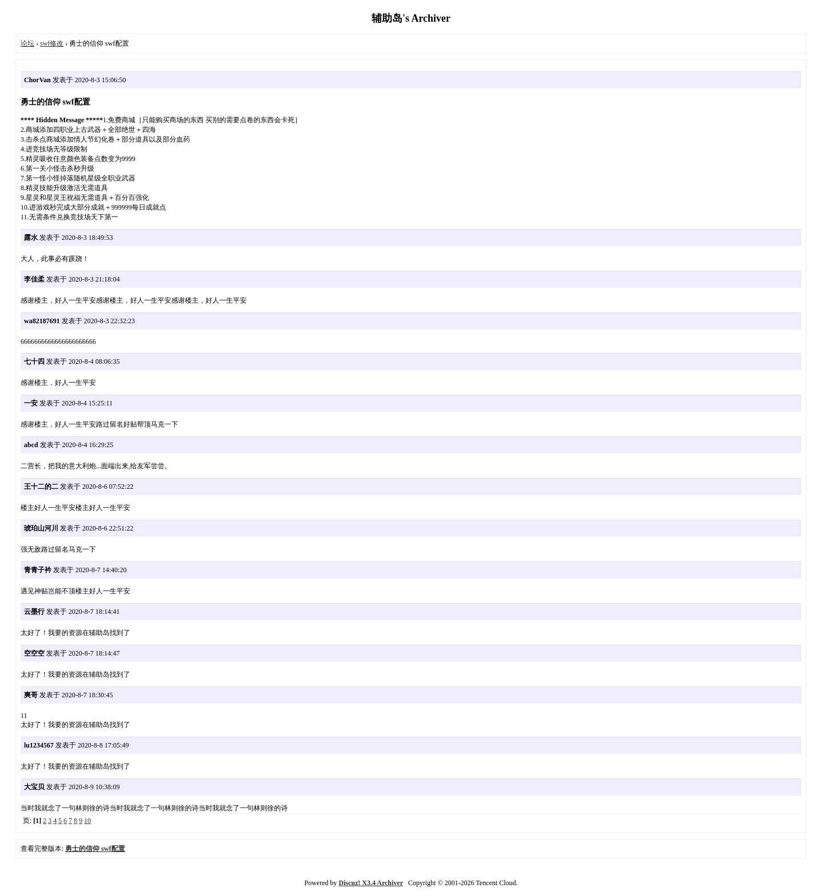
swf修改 (51, 43)
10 (87, 821)
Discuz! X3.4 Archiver (371, 883)
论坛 (27, 43)
